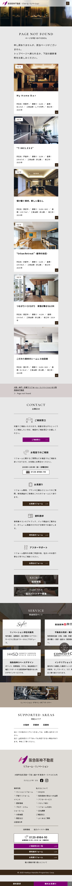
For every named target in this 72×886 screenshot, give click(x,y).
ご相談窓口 (36, 443)
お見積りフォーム (36, 507)
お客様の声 (18, 827)
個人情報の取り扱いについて (36, 868)
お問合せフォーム (36, 567)
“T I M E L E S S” (26, 148)
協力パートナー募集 (41, 834)
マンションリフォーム (25, 797)
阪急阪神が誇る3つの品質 (47, 801)
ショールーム (19, 816)
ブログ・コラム (22, 812)
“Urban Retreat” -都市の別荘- (33, 255)
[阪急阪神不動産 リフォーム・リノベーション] (21, 3)
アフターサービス (44, 805)
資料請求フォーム (36, 539)
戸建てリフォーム (23, 801)
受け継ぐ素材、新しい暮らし (31, 202)
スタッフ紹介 (42, 808)
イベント (17, 805)
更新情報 (19, 808)
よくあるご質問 (43, 823)
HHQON (40, 797)
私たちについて (41, 794)
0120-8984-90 (38, 475)
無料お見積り (50, 883)
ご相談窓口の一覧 (36, 851)
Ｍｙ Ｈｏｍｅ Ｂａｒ (27, 95)
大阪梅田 (19, 820)
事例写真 (17, 794)
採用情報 (26, 834)
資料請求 (17, 883)
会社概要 (41, 816)
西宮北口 (19, 823)
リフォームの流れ (44, 812)
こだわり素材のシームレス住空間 (33, 361)
